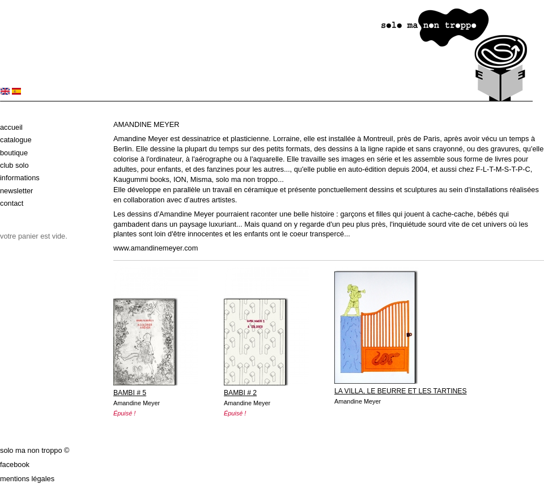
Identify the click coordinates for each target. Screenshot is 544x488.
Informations (20, 177)
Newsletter (16, 190)
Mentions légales (27, 478)
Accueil (11, 127)
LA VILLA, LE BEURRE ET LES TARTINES (400, 391)
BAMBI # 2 (240, 393)
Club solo (14, 165)
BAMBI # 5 (129, 393)
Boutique (14, 152)
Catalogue (16, 139)
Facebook (14, 464)
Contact (11, 203)
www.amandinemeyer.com (155, 248)
